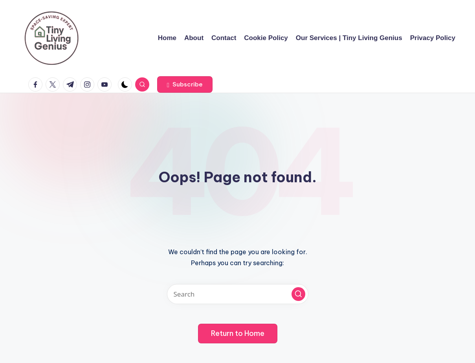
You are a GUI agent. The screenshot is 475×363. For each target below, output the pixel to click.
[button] (185, 84)
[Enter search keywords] (237, 294)
